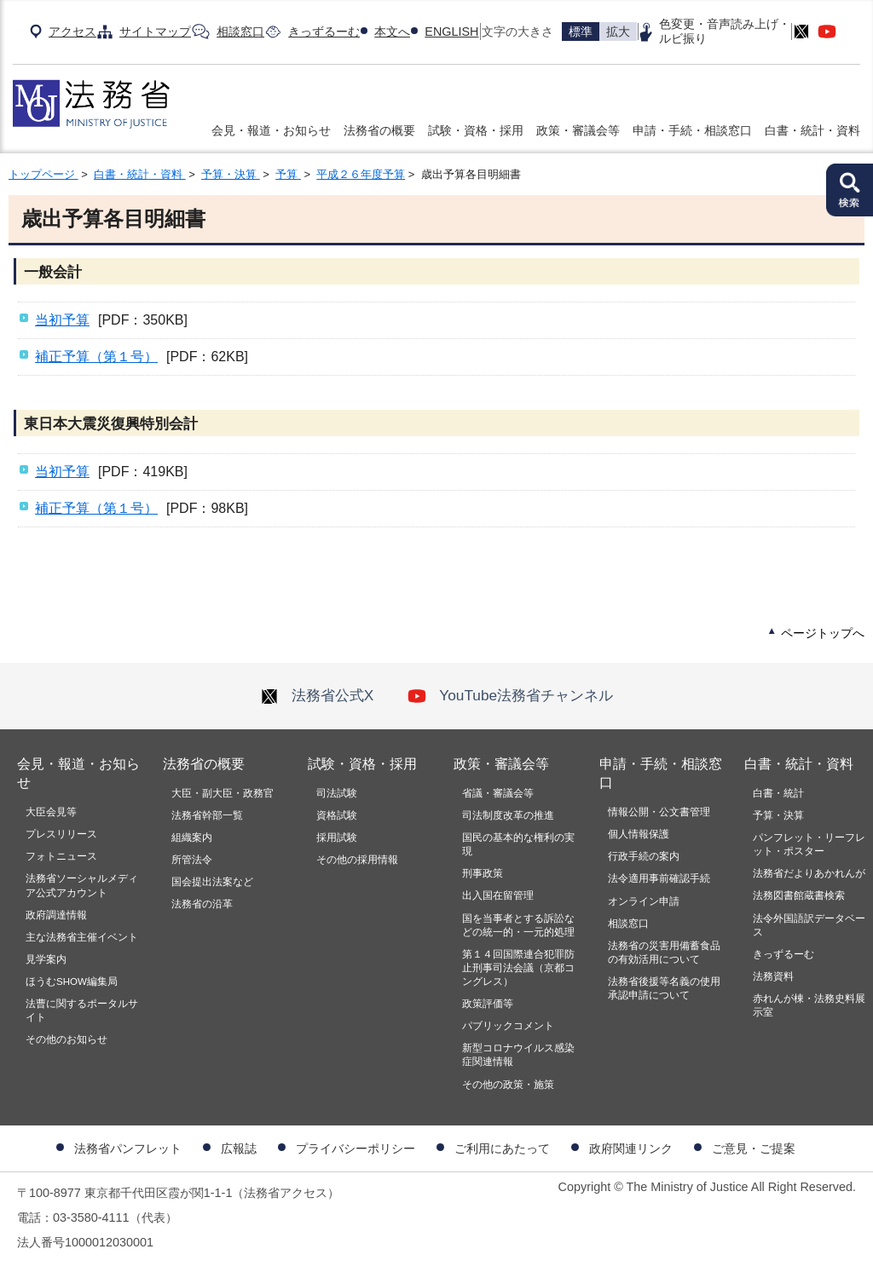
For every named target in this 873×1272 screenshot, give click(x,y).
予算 (288, 174)
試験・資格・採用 (475, 130)
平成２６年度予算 (360, 174)
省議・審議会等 (498, 793)
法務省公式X (317, 695)
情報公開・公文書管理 (659, 812)
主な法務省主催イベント (82, 937)
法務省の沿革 (202, 904)
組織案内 (191, 837)
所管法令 (191, 860)
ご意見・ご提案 (753, 1148)
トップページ (43, 174)
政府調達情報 (56, 915)
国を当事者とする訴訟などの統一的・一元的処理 (518, 925)
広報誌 (239, 1148)
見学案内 (46, 959)
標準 (581, 31)
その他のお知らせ (66, 1039)
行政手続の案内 (643, 856)
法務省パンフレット (128, 1148)
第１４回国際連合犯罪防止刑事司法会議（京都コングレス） (518, 968)
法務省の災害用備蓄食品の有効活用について (664, 952)
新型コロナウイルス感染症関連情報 (518, 1055)
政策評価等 (487, 1004)
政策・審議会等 (578, 130)
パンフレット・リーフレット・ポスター (809, 844)
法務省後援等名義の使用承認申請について (664, 988)
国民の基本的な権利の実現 (518, 844)
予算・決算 (230, 174)
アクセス (72, 31)
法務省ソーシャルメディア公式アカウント (82, 885)
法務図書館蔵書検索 (799, 895)
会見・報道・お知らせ (271, 130)
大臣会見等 (51, 812)
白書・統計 (778, 793)
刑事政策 (482, 873)
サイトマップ (155, 31)
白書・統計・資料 (812, 130)
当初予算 (62, 320)
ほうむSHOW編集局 (72, 981)
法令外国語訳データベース (809, 925)
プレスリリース (61, 834)
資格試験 (336, 815)
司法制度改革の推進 (508, 815)
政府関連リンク (631, 1148)
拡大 (618, 31)
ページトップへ (822, 633)
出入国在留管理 (498, 895)
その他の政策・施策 (508, 1084)
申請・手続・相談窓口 (692, 130)
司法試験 (336, 793)
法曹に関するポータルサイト (82, 1010)
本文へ (392, 31)
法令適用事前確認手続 (659, 878)
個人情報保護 (638, 834)
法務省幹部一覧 (207, 815)
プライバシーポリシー (355, 1148)
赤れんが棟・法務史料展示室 (809, 1005)
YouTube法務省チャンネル (510, 695)
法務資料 (773, 976)
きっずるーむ (324, 31)
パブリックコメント (508, 1026)
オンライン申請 (643, 901)
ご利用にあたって (502, 1148)
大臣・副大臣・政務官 (222, 793)
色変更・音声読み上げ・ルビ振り (724, 31)
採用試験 (336, 837)
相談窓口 (240, 31)
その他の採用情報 (357, 860)
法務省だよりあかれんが (809, 873)
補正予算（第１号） (96, 356)
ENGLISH (451, 31)
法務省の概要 (379, 130)
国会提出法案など (212, 882)
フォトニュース (61, 856)
